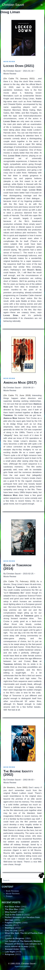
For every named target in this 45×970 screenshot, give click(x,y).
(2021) (18, 66)
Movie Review (9, 61)
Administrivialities (22, 966)
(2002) (18, 772)
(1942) (15, 907)
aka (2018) (23, 944)
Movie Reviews (13, 893)
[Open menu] (41, 5)
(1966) (14, 909)
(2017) (20, 382)
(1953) (14, 930)
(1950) (18, 938)
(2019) (14, 912)
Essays (9, 896)
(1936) (15, 949)
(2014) (17, 566)
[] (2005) (16, 922)
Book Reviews (12, 891)
